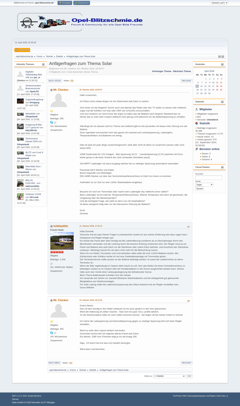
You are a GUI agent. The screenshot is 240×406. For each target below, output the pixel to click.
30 (209, 93)
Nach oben (54, 363)
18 (217, 86)
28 (201, 93)
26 (221, 90)
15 (205, 86)
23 (209, 90)
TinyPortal (177, 396)
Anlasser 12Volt (33, 194)
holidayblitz (60, 226)
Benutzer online (210, 149)
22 (205, 90)
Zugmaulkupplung (34, 99)
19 (221, 86)
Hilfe (184, 396)
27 (197, 93)
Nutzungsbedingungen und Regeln (201, 396)
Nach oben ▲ (222, 396)
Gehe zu (148, 376)
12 (221, 83)
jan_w (37, 77)
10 (213, 83)
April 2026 (209, 71)
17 (213, 86)
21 (201, 90)
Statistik (199, 101)
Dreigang (34, 102)
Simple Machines (34, 396)
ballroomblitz (32, 186)
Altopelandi (32, 116)
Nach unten (54, 81)
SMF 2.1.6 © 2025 (19, 396)
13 (197, 86)
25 (217, 90)
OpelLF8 (34, 91)
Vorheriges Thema (161, 71)
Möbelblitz (31, 113)
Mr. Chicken (60, 89)
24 (213, 90)
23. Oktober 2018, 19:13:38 (91, 300)
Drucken (186, 81)
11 (217, 83)
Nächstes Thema (182, 71)
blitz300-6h (31, 130)
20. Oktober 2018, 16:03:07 (91, 90)
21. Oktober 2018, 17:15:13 (91, 226)
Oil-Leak (34, 197)
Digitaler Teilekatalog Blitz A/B (34, 74)
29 (205, 93)
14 (201, 86)
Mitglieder (206, 109)
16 (209, 86)
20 (197, 90)
